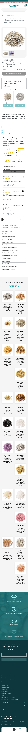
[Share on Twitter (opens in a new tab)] (11, 185)
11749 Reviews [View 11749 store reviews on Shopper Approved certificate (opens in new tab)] (9, 155)
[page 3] (11, 220)
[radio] (20, 148)
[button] (2, 6)
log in (9, 81)
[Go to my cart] (26, 5)
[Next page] (25, 220)
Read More (4, 123)
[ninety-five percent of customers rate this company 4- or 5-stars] (14, 160)
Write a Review (14, 171)
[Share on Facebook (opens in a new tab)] (8, 185)
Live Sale (22, 2)
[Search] (14, 9)
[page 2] (6, 220)
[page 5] (20, 220)
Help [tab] (3, 709)
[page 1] (2, 219)
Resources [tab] (5, 706)
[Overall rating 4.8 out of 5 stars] (9, 153)
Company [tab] (4, 702)
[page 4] (15, 220)
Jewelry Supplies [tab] (7, 671)
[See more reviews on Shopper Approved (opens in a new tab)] (13, 185)
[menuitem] (14, 674)
